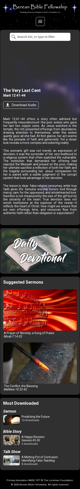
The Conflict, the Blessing (40, 366)
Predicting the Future (26, 420)
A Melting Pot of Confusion (30, 460)
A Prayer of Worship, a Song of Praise (40, 313)
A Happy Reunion (24, 440)
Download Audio (23, 105)
